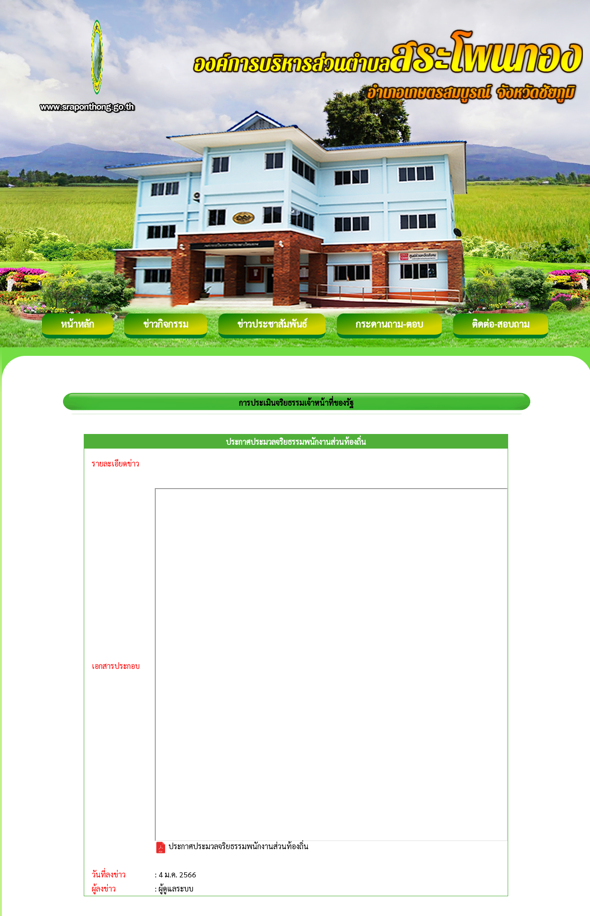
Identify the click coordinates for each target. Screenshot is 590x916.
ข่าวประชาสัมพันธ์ (272, 324)
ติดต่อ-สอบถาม (500, 324)
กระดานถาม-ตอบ (389, 324)
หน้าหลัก (77, 324)
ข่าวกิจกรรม (165, 324)
